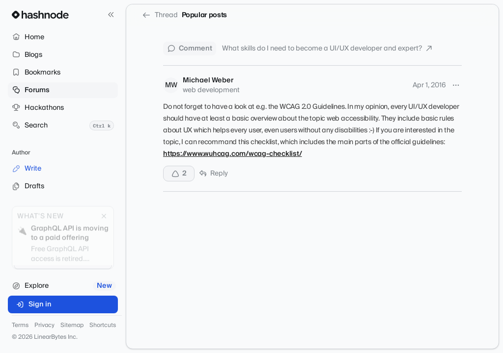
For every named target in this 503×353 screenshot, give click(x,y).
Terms (20, 325)
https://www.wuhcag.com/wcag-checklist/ (232, 154)
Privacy (44, 325)
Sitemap (72, 325)
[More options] (456, 85)
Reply (213, 173)
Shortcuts (102, 325)
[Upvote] (179, 173)
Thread (160, 15)
